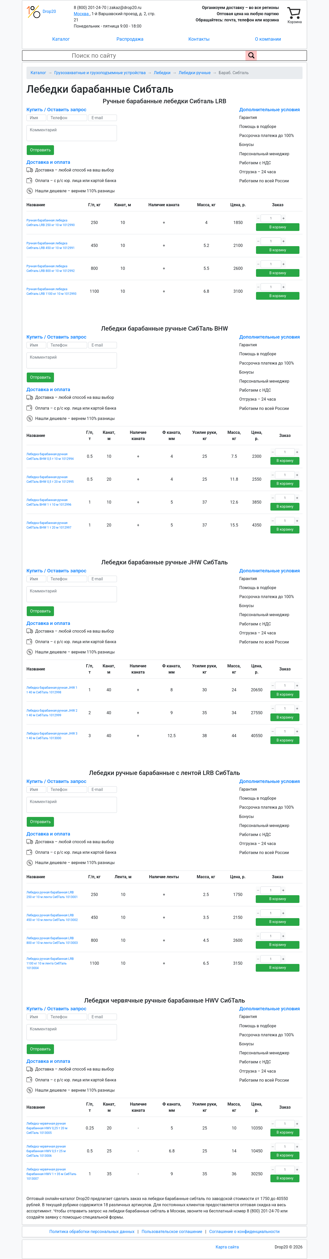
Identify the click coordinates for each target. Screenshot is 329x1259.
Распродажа (129, 39)
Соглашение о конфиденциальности (244, 1231)
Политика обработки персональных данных (91, 1231)
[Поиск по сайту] (251, 56)
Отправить (40, 150)
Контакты (199, 39)
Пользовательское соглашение (172, 1231)
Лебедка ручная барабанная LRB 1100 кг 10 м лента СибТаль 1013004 (50, 963)
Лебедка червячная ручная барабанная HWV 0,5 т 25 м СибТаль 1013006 (46, 1151)
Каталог (61, 39)
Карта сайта (227, 1247)
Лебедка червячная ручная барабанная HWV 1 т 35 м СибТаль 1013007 (51, 1174)
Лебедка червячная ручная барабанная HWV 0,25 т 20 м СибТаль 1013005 (46, 1128)
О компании (268, 39)
